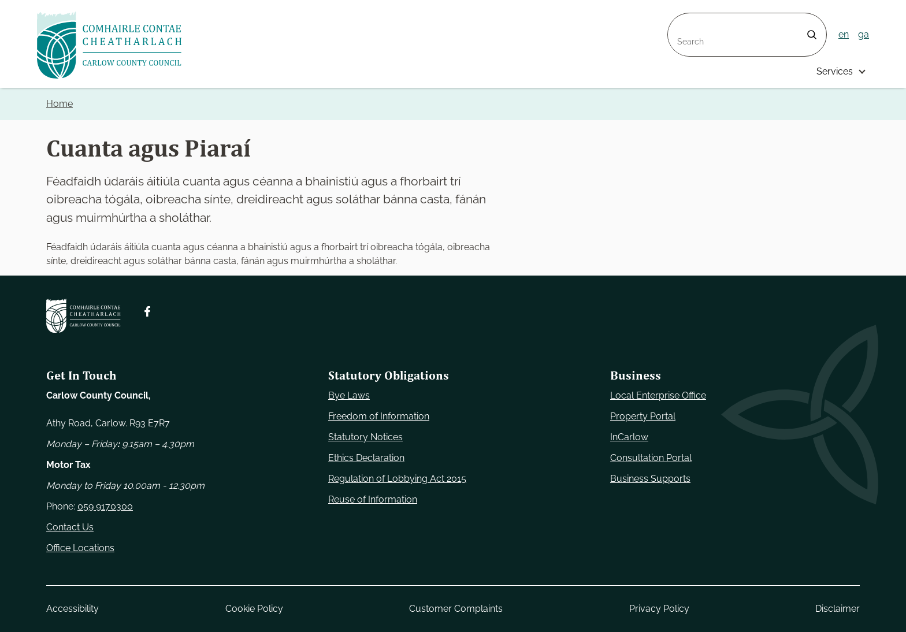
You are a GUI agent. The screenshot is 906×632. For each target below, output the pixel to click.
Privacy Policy (659, 608)
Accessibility (72, 608)
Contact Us (70, 527)
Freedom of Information (378, 416)
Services (834, 71)
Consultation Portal (651, 457)
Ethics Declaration (366, 457)
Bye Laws (349, 395)
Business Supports (650, 478)
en (843, 34)
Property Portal (642, 416)
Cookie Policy (254, 608)
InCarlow (629, 437)
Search (683, 19)
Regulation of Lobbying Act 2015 (397, 478)
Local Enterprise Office (658, 395)
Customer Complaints (456, 608)
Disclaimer (837, 608)
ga (863, 34)
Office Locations (80, 547)
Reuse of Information (372, 499)
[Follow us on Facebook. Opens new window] (147, 311)
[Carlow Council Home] (83, 316)
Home (59, 103)
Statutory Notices (365, 437)
